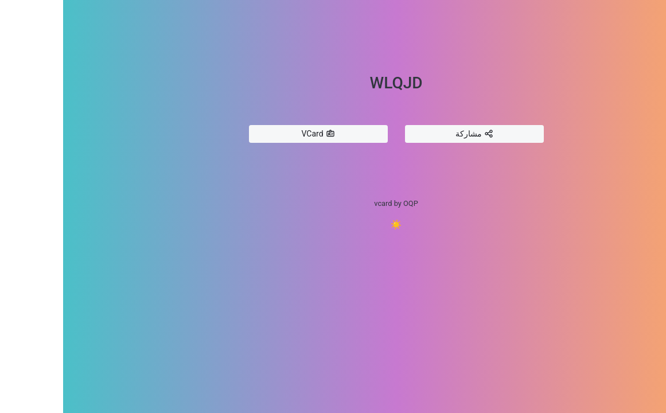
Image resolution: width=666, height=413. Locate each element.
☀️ (333, 224)
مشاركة (411, 134)
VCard (254, 134)
